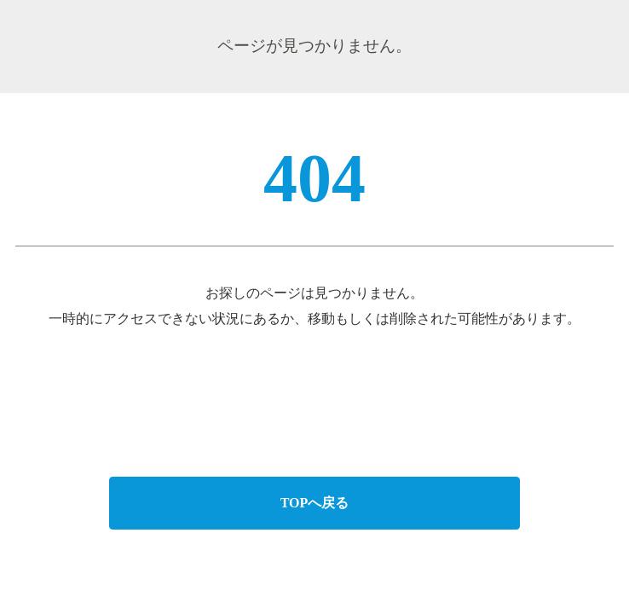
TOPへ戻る (314, 502)
